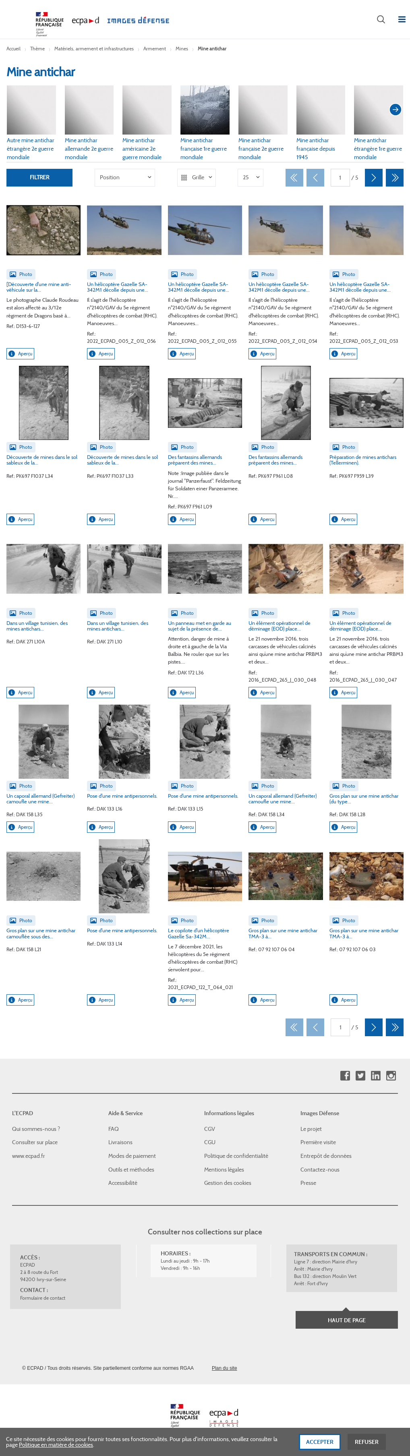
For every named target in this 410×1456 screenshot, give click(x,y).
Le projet (311, 1128)
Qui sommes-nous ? (36, 1128)
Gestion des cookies (227, 1182)
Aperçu (20, 354)
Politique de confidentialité (236, 1155)
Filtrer (39, 177)
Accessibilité (122, 1182)
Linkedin (376, 1076)
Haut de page (347, 1320)
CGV (209, 1128)
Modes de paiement (132, 1155)
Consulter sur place (35, 1142)
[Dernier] (395, 178)
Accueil (13, 49)
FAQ (113, 1128)
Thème (37, 49)
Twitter (360, 1076)
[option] (125, 177)
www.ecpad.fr (28, 1155)
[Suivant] (374, 178)
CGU (209, 1142)
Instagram (391, 1076)
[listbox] (125, 178)
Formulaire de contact (42, 1298)
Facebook (345, 1076)
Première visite (318, 1142)
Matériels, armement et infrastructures (94, 49)
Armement (154, 49)
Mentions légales (224, 1169)
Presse (308, 1182)
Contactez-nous (320, 1169)
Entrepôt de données (326, 1155)
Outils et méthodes (131, 1169)
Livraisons (120, 1142)
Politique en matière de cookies (56, 1448)
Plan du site (224, 1368)
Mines (182, 49)
